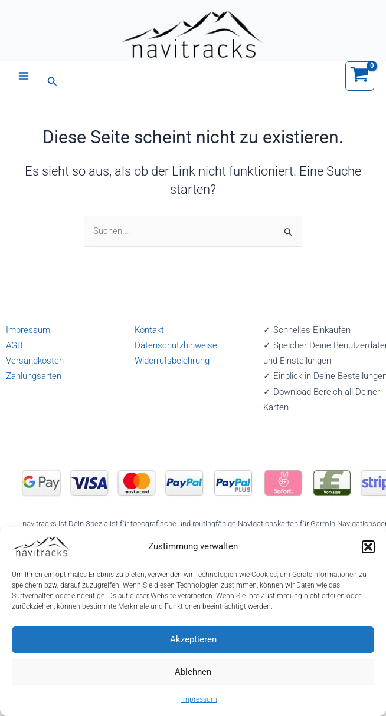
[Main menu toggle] (23, 76)
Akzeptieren (193, 639)
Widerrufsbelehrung (172, 360)
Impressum (199, 699)
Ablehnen (193, 671)
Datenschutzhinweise (176, 345)
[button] (368, 547)
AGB (14, 345)
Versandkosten (35, 360)
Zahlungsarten (33, 376)
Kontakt (149, 330)
